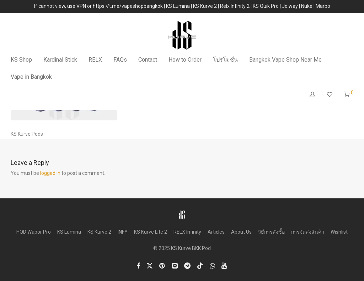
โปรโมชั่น (225, 59)
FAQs (120, 59)
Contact (147, 59)
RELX (95, 59)
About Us (241, 232)
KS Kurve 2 (99, 232)
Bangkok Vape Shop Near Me (285, 59)
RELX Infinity (187, 232)
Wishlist (339, 232)
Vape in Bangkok (31, 76)
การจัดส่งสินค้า (307, 232)
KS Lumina (69, 232)
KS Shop (21, 59)
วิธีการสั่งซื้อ (271, 232)
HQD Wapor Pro (33, 232)
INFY (123, 232)
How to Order (185, 59)
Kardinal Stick (60, 59)
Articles (216, 232)
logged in (50, 173)
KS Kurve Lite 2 (150, 232)
